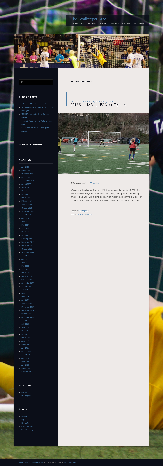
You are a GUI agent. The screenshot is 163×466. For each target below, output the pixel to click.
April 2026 (25, 167)
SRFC (84, 214)
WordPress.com (70, 463)
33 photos (94, 183)
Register (24, 416)
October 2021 (26, 280)
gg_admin (108, 102)
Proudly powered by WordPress (31, 463)
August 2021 (26, 286)
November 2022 (27, 245)
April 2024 (25, 228)
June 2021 (25, 293)
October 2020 (26, 314)
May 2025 (25, 191)
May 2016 (25, 361)
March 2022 (25, 273)
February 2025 (27, 201)
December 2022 (27, 242)
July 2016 (25, 358)
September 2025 (27, 181)
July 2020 (25, 324)
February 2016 (27, 372)
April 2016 (25, 365)
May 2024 (25, 225)
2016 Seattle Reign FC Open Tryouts (98, 104)
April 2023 (25, 235)
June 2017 (25, 341)
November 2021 (27, 276)
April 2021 (25, 300)
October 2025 (26, 177)
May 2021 (25, 297)
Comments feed (27, 426)
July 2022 (25, 259)
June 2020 (25, 327)
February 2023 (27, 239)
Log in (23, 420)
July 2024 (25, 218)
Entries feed (26, 423)
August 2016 (26, 355)
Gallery (75, 102)
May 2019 (25, 331)
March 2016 (25, 368)
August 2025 (26, 184)
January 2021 (26, 303)
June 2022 (25, 262)
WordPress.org (27, 430)
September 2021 (27, 283)
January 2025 (26, 204)
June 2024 (25, 222)
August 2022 (26, 256)
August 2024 (26, 215)
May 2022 (25, 266)
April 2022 (25, 269)
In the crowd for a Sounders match (34, 104)
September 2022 (27, 252)
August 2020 (26, 321)
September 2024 (27, 211)
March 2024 (25, 232)
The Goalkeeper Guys (89, 19)
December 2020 (27, 307)
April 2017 (25, 348)
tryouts (89, 214)
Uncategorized (83, 211)
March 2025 (25, 198)
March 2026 (25, 170)
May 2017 (25, 344)
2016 (79, 214)
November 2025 (27, 174)
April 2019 (25, 334)
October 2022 (26, 249)
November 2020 (27, 310)
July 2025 (25, 187)
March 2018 (25, 338)
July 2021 (25, 290)
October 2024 (26, 208)
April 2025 (25, 194)
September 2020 (27, 317)
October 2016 (26, 351)
